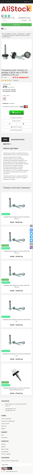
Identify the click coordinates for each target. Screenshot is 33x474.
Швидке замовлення (16, 117)
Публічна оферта (6, 454)
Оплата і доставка (6, 418)
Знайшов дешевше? (16, 130)
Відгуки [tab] (7, 144)
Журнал (3, 446)
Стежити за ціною (16, 127)
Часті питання (5, 423)
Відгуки (3, 428)
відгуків (16, 80)
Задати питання (16, 121)
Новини (3, 444)
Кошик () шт (16, 24)
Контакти (3, 426)
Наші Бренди (5, 451)
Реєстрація (4, 437)
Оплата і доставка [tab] (10, 148)
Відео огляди (4, 449)
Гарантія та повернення (8, 421)
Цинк (4, 98)
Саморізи (25, 187)
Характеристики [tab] (17, 140)
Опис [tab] (5, 140)
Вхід (2, 435)
